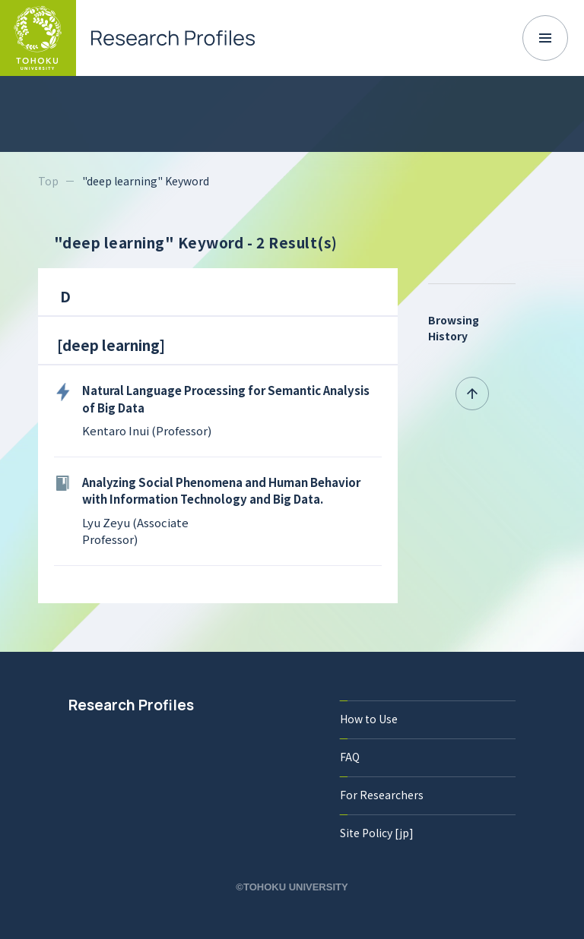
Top (48, 180)
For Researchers (382, 794)
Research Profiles (131, 705)
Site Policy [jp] (377, 832)
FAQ (350, 756)
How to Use (369, 718)
